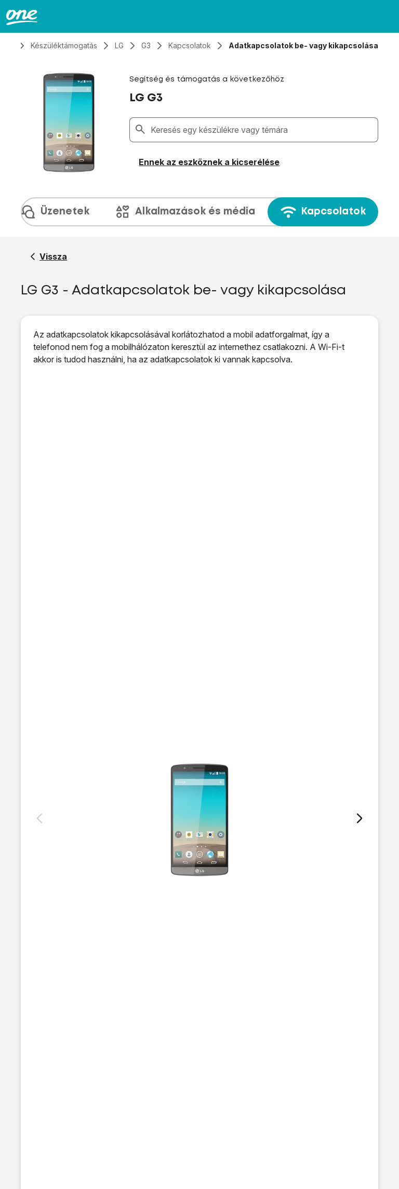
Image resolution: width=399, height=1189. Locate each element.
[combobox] (262, 130)
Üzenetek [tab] (54, 212)
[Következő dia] (359, 818)
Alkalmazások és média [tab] (184, 212)
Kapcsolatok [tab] (323, 212)
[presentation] (199, 211)
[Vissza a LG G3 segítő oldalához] (48, 256)
